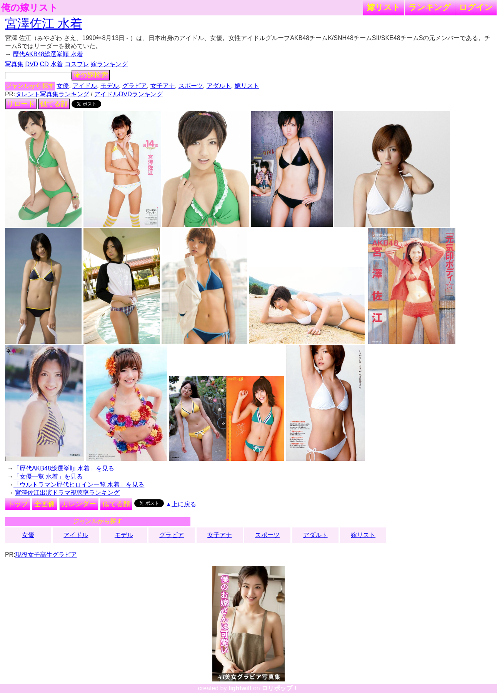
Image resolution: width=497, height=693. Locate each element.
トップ (17, 504)
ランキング (430, 7)
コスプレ (77, 64)
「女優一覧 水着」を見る (48, 476)
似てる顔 (54, 104)
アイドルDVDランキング (128, 94)
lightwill (240, 688)
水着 (56, 64)
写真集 (14, 64)
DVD (31, 64)
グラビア (134, 85)
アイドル (84, 85)
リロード (21, 104)
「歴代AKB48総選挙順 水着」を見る (63, 468)
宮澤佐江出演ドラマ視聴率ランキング (67, 492)
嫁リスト (383, 7)
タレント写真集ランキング (52, 94)
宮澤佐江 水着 (43, 23)
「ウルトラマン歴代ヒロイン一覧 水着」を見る (78, 484)
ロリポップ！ (280, 688)
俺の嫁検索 (90, 75)
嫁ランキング (109, 64)
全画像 (44, 504)
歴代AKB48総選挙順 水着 (48, 54)
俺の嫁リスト (29, 8)
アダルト (219, 85)
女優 (63, 85)
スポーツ (190, 85)
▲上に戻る (180, 504)
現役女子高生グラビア (46, 554)
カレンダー (79, 504)
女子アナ (162, 85)
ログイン (476, 7)
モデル (109, 85)
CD (44, 64)
